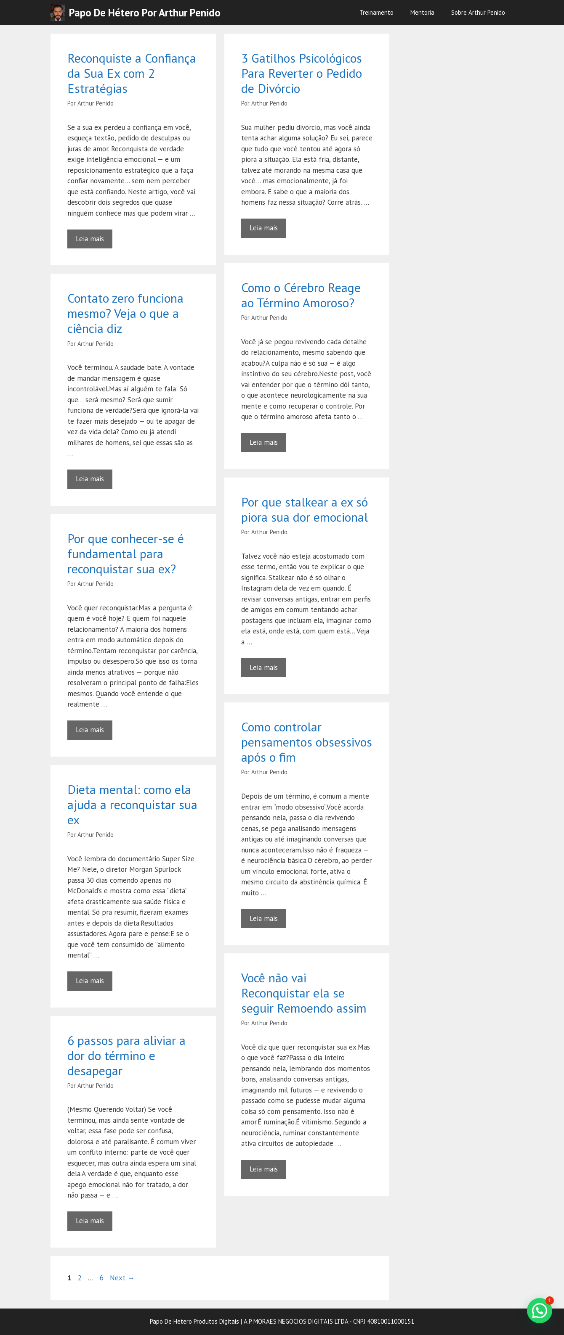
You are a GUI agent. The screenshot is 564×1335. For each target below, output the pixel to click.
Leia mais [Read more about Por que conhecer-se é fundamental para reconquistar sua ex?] (90, 729)
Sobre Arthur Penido (478, 12)
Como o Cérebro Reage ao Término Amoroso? (301, 295)
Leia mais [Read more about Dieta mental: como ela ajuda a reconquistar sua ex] (90, 980)
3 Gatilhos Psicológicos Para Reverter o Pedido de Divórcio (301, 73)
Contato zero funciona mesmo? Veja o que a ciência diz (125, 313)
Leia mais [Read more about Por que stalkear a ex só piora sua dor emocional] (264, 667)
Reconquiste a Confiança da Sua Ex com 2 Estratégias (131, 73)
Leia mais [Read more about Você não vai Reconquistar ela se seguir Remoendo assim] (264, 1169)
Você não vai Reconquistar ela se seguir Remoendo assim (304, 992)
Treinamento (376, 12)
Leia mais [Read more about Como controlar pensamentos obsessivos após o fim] (264, 918)
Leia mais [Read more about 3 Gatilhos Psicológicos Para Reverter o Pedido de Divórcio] (264, 227)
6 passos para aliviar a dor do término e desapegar (126, 1055)
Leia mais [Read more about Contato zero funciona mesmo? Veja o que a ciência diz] (90, 478)
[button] (539, 1310)
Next (122, 1277)
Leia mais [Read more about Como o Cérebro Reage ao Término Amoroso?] (264, 442)
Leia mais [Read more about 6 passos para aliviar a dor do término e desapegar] (90, 1220)
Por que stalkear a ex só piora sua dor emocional (304, 509)
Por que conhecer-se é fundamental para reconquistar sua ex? (125, 553)
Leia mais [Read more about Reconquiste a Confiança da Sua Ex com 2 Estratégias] (90, 238)
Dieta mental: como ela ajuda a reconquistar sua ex (132, 804)
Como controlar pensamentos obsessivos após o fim (306, 741)
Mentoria (422, 12)
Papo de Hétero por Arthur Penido (145, 12)
